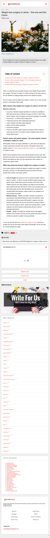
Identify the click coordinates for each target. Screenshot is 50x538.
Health (7, 9)
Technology (6, 436)
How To (5, 383)
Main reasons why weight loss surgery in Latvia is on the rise (22, 78)
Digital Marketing (7, 341)
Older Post (25, 275)
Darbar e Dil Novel (10, 469)
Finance (5, 356)
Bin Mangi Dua (9, 467)
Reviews (5, 421)
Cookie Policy (35, 511)
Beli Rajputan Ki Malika (11, 466)
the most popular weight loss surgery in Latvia (25, 148)
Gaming (5, 368)
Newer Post (25, 271)
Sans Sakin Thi (9, 485)
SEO (4, 424)
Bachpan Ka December (11, 465)
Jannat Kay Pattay (10, 472)
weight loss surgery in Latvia (28, 222)
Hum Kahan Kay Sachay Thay (13, 471)
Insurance (5, 390)
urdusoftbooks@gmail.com (11, 529)
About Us (14, 511)
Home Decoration (8, 375)
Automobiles (6, 326)
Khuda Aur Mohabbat (11, 476)
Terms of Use (14, 519)
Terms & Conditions (36, 516)
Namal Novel (9, 479)
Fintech (5, 360)
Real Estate (6, 417)
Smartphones (6, 428)
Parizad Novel (9, 482)
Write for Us (36, 519)
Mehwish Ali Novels (10, 477)
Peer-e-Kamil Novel (10, 484)
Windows (5, 451)
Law (4, 398)
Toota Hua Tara (9, 486)
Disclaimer (14, 514)
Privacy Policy (14, 516)
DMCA (35, 514)
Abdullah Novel (9, 463)
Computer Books (7, 334)
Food (4, 364)
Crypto (5, 338)
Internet (5, 394)
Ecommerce (6, 345)
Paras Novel (9, 481)
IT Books (5, 387)
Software (5, 432)
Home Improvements (9, 379)
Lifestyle (5, 402)
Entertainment (7, 349)
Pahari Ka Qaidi (9, 480)
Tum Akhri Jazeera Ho (11, 487)
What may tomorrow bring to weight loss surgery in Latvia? (22, 84)
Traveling (5, 439)
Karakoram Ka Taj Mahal (11, 473)
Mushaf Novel (9, 478)
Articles (5, 323)
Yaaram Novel (9, 489)
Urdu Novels (6, 443)
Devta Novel (9, 470)
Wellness (5, 447)
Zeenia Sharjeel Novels (11, 490)
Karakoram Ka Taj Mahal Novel (13, 474)
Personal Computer (8, 409)
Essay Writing (6, 353)
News (4, 406)
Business (5, 330)
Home (2, 9)
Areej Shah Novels (10, 464)
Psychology (6, 413)
